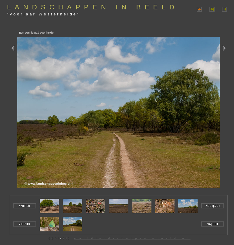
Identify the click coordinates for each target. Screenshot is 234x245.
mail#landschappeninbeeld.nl (132, 238)
